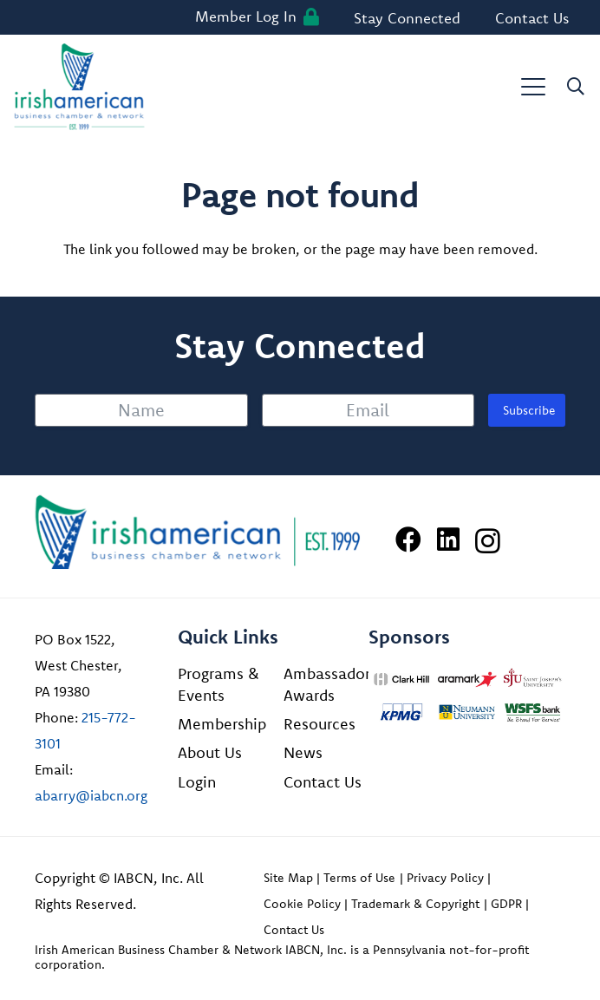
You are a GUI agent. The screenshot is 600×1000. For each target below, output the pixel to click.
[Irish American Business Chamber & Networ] (198, 532)
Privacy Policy (445, 878)
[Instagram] (487, 540)
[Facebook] (408, 539)
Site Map (288, 878)
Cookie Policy (302, 904)
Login (197, 782)
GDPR (506, 904)
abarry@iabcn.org (91, 795)
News (303, 752)
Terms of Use (359, 878)
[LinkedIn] (448, 539)
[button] (533, 87)
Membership (222, 724)
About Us (210, 752)
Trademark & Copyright (415, 904)
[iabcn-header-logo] (79, 86)
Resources (319, 724)
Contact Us (323, 782)
